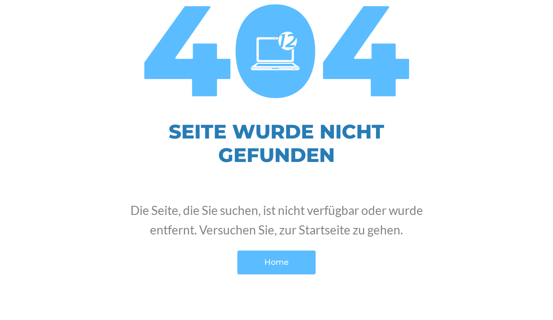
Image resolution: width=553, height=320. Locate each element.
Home (276, 262)
